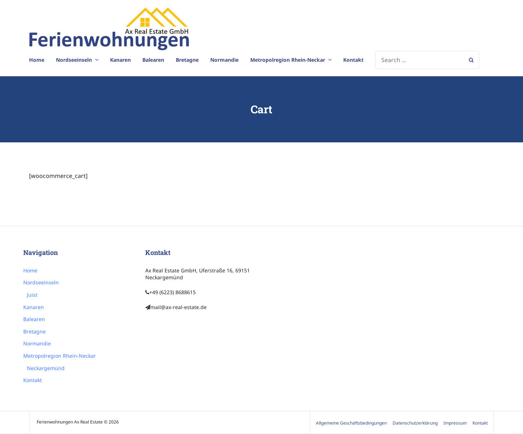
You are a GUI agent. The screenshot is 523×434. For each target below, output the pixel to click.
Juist (32, 294)
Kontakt (353, 59)
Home (36, 59)
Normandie (224, 59)
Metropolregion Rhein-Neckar (287, 59)
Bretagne (187, 59)
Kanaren (120, 59)
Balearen (153, 59)
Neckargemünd (46, 368)
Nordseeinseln (74, 59)
